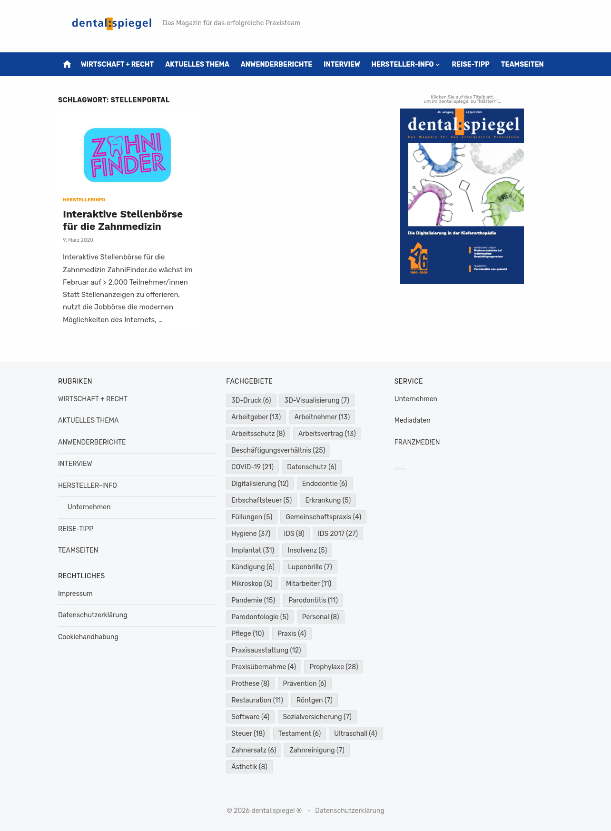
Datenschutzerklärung (93, 615)
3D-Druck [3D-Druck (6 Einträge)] (251, 400)
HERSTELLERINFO (84, 200)
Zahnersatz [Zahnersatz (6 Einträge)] (253, 750)
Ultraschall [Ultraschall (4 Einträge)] (355, 734)
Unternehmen (89, 507)
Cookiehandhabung (88, 637)
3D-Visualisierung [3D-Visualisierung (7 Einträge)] (317, 400)
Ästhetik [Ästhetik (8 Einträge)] (249, 767)
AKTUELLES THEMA (197, 64)
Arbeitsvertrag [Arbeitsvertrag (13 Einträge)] (327, 434)
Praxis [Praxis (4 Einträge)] (291, 634)
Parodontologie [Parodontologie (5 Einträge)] (259, 617)
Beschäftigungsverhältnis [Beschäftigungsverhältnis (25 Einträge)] (278, 450)
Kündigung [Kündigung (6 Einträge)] (253, 567)
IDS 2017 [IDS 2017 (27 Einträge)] (338, 534)
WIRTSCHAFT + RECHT (117, 64)
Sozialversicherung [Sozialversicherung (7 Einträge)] (317, 717)
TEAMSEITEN (522, 64)
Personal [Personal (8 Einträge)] (320, 617)
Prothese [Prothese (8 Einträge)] (250, 684)
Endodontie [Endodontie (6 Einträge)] (324, 484)
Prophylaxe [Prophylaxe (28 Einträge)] (333, 667)
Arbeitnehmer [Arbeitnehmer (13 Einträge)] (322, 417)
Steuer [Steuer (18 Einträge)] (248, 734)
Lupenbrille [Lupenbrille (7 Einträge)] (310, 567)
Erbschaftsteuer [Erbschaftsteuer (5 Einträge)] (261, 500)
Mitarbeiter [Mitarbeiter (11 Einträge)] (308, 584)
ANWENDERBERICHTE (276, 64)
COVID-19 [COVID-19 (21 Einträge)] (252, 467)
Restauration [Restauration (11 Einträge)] (257, 700)
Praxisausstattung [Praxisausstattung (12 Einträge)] (266, 650)
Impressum (75, 594)
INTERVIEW (342, 64)
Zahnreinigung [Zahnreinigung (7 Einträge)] (316, 750)
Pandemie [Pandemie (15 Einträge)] (253, 600)
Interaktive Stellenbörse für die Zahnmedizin (123, 220)
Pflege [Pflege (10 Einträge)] (247, 634)
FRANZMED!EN (417, 442)
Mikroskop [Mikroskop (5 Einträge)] (251, 584)
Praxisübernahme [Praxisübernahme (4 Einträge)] (263, 667)
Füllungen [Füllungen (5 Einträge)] (251, 517)
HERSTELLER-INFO (403, 64)
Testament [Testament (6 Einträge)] (299, 734)
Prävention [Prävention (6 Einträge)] (304, 684)
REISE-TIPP (470, 64)
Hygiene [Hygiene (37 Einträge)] (250, 534)
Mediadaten (412, 420)
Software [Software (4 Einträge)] (250, 717)
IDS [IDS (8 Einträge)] (294, 534)
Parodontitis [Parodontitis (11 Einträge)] (313, 600)
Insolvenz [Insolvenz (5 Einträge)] (307, 550)
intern (400, 468)
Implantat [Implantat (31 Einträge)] (252, 550)
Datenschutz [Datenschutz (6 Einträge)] (311, 467)
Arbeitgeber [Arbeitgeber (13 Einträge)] (256, 417)
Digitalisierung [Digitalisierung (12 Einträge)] (259, 484)
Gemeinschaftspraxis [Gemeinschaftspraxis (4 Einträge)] (323, 517)
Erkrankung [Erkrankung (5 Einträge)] (328, 500)
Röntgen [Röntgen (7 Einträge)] (314, 700)
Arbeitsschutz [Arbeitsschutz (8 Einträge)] (258, 434)
